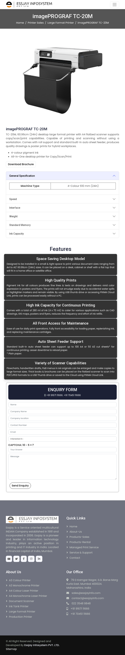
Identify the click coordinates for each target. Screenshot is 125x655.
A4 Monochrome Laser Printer (28, 596)
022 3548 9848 (78, 603)
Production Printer (20, 617)
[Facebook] (24, 559)
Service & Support (81, 552)
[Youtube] (9, 559)
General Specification (22, 192)
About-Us (75, 532)
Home (20, 23)
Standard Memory (20, 241)
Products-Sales (79, 537)
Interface (14, 224)
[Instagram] (31, 559)
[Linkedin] (39, 559)
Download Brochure (21, 181)
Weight (13, 233)
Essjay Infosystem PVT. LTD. (41, 645)
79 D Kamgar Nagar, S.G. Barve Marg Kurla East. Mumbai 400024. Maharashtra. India (92, 584)
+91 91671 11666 (54, 395)
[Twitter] (16, 559)
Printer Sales (36, 23)
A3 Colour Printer (20, 580)
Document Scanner (21, 601)
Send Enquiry (20, 485)
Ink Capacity (16, 250)
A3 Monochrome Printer (24, 585)
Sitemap (11, 649)
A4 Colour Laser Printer (23, 591)
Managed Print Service (84, 547)
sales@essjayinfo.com (83, 593)
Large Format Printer (61, 23)
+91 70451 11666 (72, 395)
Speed (13, 215)
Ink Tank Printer (18, 606)
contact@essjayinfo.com (85, 598)
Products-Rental (80, 542)
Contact (74, 558)
